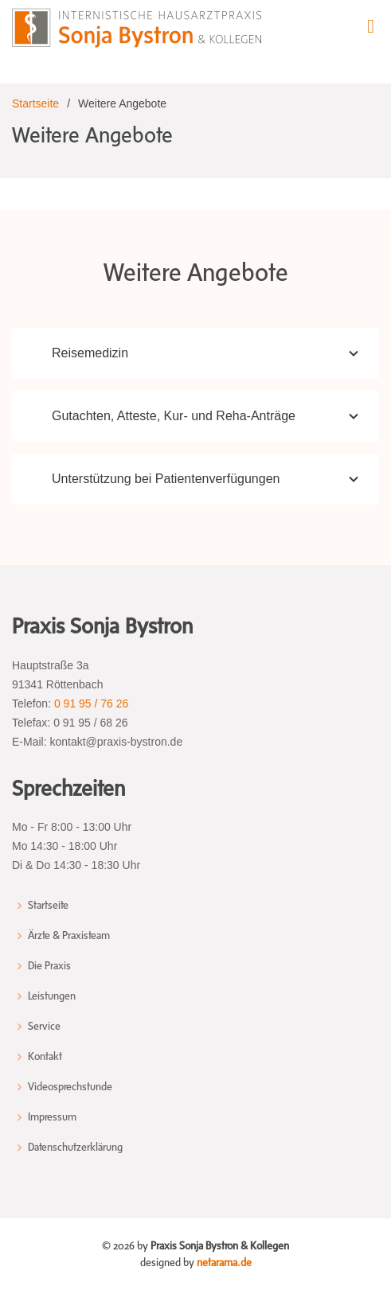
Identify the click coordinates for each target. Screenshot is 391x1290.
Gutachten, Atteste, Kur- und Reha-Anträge (207, 416)
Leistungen (52, 996)
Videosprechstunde (70, 1087)
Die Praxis (49, 966)
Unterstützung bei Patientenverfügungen (207, 479)
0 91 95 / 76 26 (91, 703)
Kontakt (45, 1056)
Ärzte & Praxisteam (69, 935)
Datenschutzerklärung (75, 1147)
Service (44, 1026)
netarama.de (224, 1263)
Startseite (35, 103)
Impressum (52, 1117)
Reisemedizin (207, 353)
